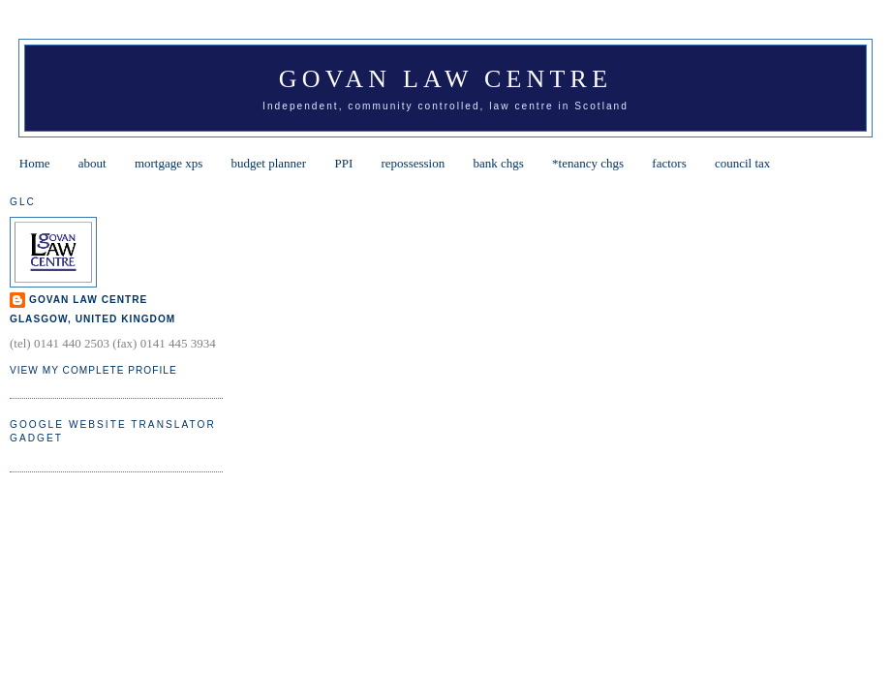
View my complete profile (93, 370)
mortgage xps (168, 163)
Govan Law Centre (445, 79)
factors (669, 163)
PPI (343, 163)
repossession (414, 163)
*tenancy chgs (588, 163)
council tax (742, 163)
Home (34, 163)
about (92, 163)
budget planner (269, 163)
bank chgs (498, 163)
